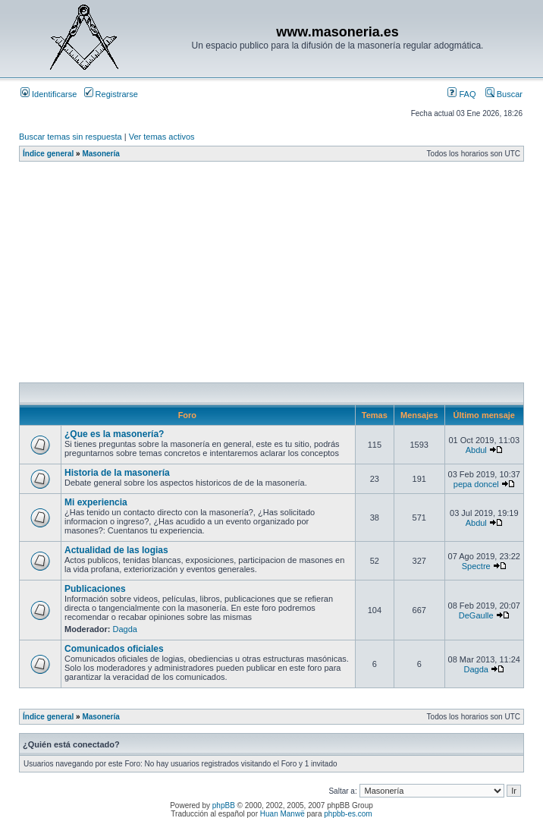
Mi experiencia (95, 502)
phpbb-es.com (348, 814)
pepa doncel (476, 484)
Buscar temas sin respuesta (70, 136)
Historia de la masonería (117, 472)
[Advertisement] (281, 276)
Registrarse (111, 94)
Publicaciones (95, 589)
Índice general (48, 153)
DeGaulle (476, 615)
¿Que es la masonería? (114, 434)
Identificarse (48, 94)
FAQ (461, 94)
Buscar (504, 94)
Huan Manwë (282, 814)
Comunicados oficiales (114, 648)
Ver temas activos (162, 136)
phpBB (223, 805)
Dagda (125, 629)
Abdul (476, 450)
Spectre (476, 566)
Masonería (100, 153)
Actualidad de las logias (116, 550)
